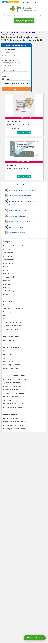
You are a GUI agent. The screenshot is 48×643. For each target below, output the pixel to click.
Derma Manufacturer (10, 390)
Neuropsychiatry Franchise (12, 361)
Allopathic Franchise (10, 344)
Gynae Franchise (9, 358)
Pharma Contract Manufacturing (14, 425)
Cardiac (5, 267)
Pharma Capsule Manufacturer (13, 407)
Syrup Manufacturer (10, 400)
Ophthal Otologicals (10, 291)
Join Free (25, 2)
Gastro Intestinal (9, 274)
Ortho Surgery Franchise (11, 365)
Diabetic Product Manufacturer (13, 397)
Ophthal (6, 287)
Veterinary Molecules (10, 329)
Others (5, 294)
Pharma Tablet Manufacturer (13, 404)
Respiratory (7, 305)
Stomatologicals (8, 312)
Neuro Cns (6, 284)
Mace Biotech (11, 165)
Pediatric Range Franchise (12, 368)
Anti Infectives (8, 253)
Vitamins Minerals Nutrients (12, 322)
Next (16, 89)
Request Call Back (34, 638)
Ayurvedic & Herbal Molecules (13, 326)
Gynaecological (8, 277)
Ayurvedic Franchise (10, 340)
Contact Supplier (24, 132)
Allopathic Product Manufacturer (14, 386)
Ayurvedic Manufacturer (11, 383)
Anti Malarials (7, 256)
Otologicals (7, 298)
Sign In (35, 2)
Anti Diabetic (7, 249)
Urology (6, 315)
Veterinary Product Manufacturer (14, 393)
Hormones (6, 281)
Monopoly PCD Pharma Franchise (14, 429)
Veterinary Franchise (10, 351)
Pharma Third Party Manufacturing (14, 379)
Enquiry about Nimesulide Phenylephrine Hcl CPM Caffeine (16, 83)
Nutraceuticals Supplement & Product (15, 246)
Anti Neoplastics (8, 260)
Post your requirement (24, 21)
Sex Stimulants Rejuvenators (13, 308)
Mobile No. (5, 76)
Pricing (5, 2)
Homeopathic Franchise (11, 347)
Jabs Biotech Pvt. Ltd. (13, 121)
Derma (5, 270)
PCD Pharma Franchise (11, 418)
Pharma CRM (14, 2)
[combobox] (24, 15)
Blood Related (8, 263)
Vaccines (6, 319)
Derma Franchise (9, 354)
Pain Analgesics (8, 301)
